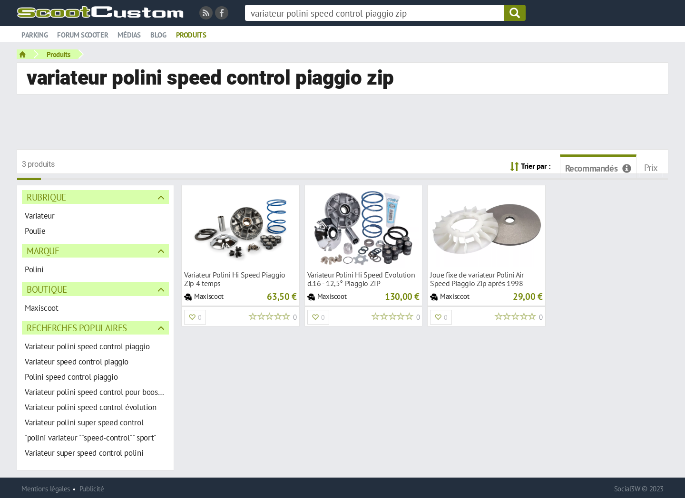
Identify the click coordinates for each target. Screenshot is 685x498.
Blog (158, 34)
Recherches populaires (77, 328)
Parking (34, 34)
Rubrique (46, 197)
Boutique (47, 289)
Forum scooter (82, 34)
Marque (43, 251)
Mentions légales (45, 488)
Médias (129, 34)
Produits (191, 34)
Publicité (91, 488)
